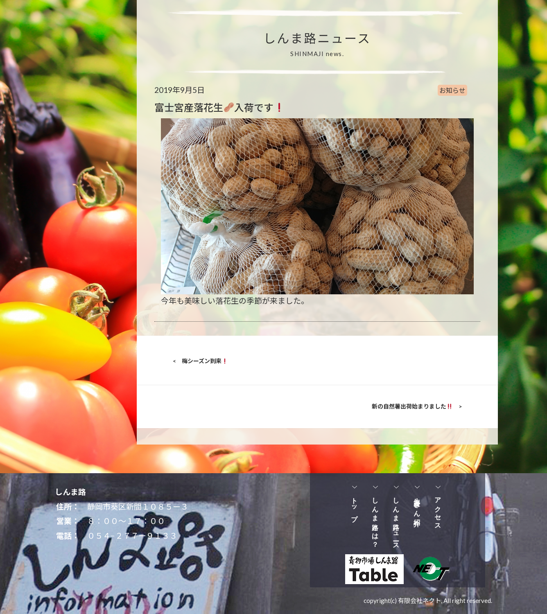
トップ (354, 506)
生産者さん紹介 (417, 505)
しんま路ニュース (396, 520)
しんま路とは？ (375, 519)
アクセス (437, 510)
